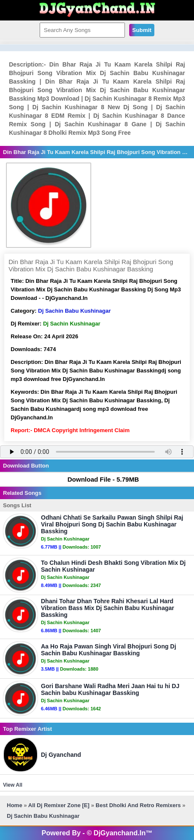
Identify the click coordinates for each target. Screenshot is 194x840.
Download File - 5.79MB (99, 479)
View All (12, 785)
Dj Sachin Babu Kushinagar (74, 311)
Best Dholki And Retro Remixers (138, 805)
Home (14, 805)
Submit (141, 30)
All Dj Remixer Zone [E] (59, 805)
